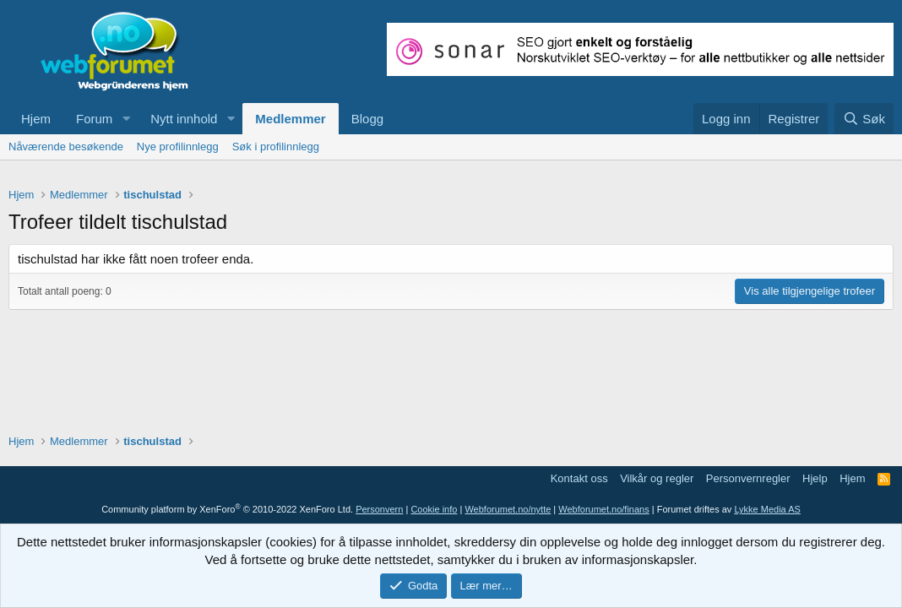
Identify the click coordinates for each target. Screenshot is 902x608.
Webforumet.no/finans (603, 509)
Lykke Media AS (767, 509)
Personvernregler (748, 478)
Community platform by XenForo (227, 509)
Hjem (36, 118)
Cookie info (433, 509)
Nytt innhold (183, 118)
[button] (126, 118)
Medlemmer (290, 118)
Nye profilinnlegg (178, 146)
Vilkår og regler (656, 478)
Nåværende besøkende (65, 146)
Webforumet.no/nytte (508, 509)
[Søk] (864, 118)
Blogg (367, 118)
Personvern (379, 509)
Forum (94, 118)
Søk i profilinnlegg (275, 146)
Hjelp (815, 478)
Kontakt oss (579, 478)
